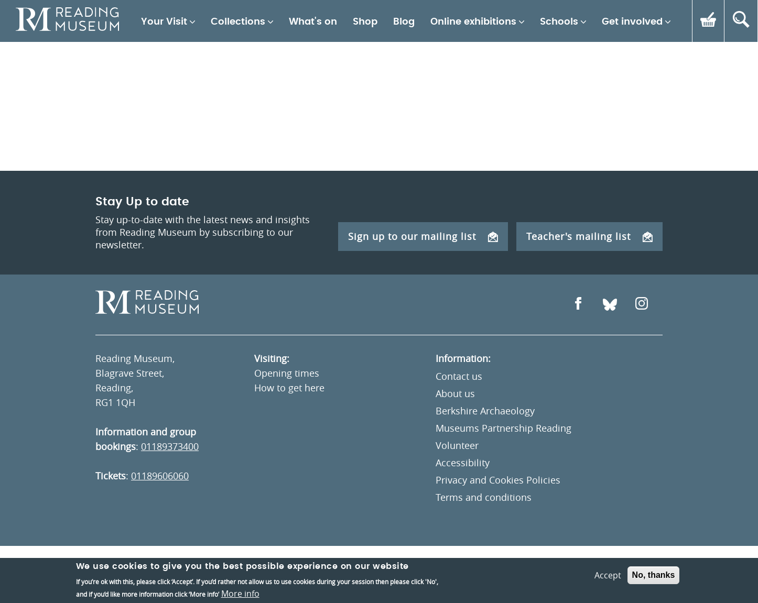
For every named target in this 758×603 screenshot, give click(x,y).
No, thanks (653, 575)
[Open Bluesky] (609, 304)
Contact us (459, 376)
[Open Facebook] (578, 304)
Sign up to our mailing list (423, 236)
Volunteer (457, 445)
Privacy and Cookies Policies (498, 480)
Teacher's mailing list (589, 236)
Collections (238, 22)
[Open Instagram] (642, 304)
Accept (607, 575)
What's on (313, 22)
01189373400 (170, 446)
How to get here (289, 387)
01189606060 (160, 475)
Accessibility (463, 462)
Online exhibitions (473, 22)
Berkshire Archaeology (485, 410)
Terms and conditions (484, 497)
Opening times (286, 373)
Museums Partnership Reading (503, 428)
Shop (365, 22)
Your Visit (164, 22)
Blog (404, 22)
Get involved (632, 22)
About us (455, 393)
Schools (559, 22)
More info (240, 593)
